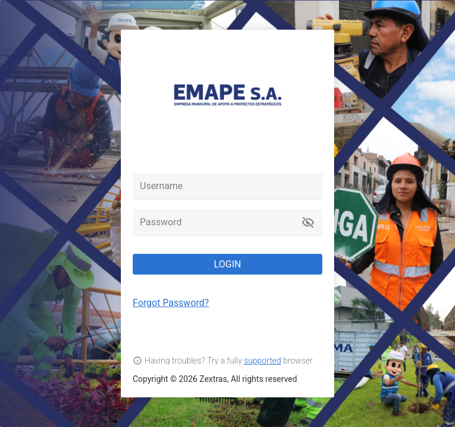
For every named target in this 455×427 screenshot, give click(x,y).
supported (262, 360)
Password (161, 222)
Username (161, 186)
